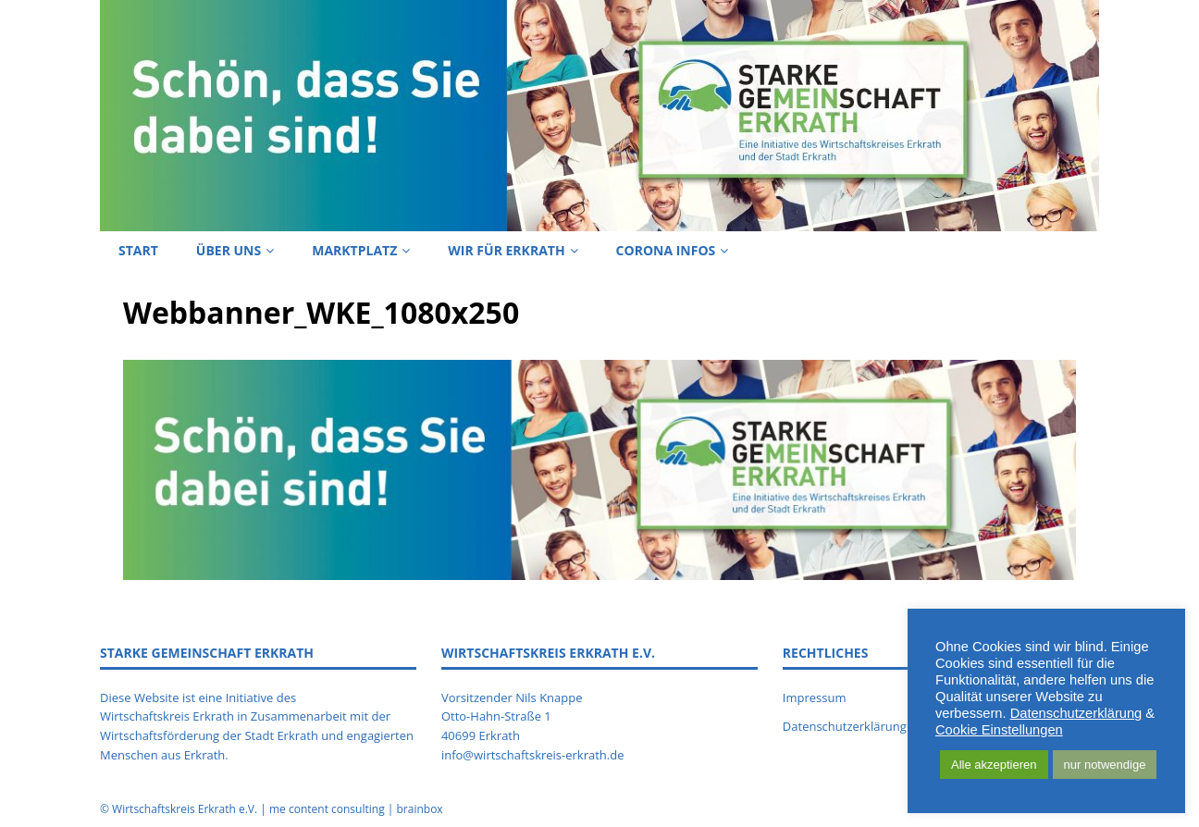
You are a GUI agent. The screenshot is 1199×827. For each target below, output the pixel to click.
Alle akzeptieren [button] (994, 764)
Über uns (228, 250)
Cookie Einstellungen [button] (999, 729)
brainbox (419, 809)
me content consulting (327, 809)
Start (138, 250)
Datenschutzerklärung (1076, 713)
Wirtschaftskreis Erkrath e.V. (184, 809)
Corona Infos (666, 250)
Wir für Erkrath (506, 250)
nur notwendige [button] (1105, 764)
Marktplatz (354, 250)
